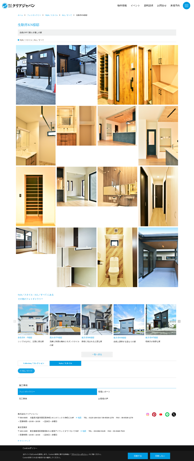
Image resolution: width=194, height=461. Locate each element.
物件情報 (122, 5)
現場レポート (104, 392)
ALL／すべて (27, 371)
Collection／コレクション (33, 363)
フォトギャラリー (27, 392)
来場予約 (175, 5)
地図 (79, 418)
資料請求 (148, 5)
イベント (135, 5)
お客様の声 (103, 399)
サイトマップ (25, 441)
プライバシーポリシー (80, 454)
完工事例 (23, 399)
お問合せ (162, 5)
